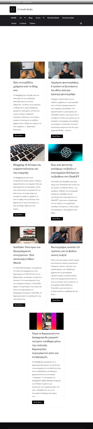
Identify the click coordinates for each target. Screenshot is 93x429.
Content (23, 23)
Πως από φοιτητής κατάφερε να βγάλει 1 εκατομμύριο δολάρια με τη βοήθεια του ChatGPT (64, 173)
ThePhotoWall (53, 18)
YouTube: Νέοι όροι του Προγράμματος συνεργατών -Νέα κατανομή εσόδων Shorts (27, 260)
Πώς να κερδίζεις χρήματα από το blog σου (25, 86)
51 (21, 18)
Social (13, 23)
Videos (32, 23)
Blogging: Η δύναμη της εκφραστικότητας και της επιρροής (27, 169)
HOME (13, 18)
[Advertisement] (46, 42)
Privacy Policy (15, 2)
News (38, 18)
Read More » (20, 136)
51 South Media (25, 9)
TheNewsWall (68, 18)
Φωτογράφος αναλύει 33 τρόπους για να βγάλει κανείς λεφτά (64, 256)
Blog (30, 18)
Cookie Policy (26, 2)
